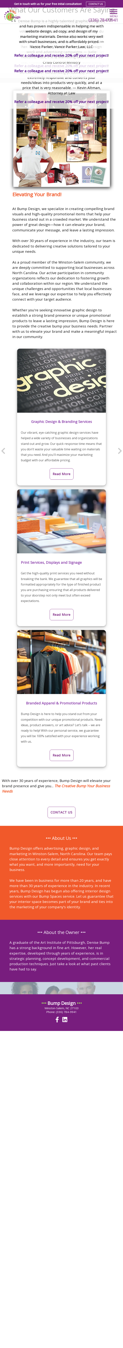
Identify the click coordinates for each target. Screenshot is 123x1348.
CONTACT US (61, 812)
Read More (62, 474)
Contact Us (96, 4)
